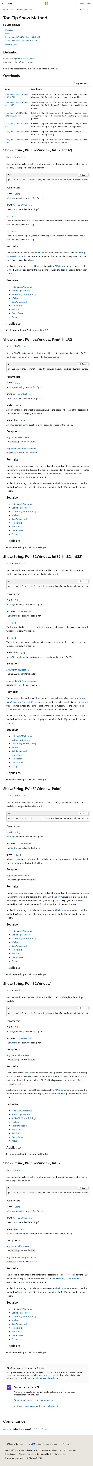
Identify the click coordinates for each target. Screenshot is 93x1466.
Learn (5, 9)
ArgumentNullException (17, 437)
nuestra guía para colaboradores (42, 1378)
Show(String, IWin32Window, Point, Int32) (22, 40)
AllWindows (60, 266)
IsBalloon (16, 298)
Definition (9, 30)
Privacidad (9, 1454)
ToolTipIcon (17, 309)
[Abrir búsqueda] (76, 3)
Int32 (13, 216)
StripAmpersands (20, 301)
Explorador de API (24, 9)
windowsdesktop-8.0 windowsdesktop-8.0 (28, 330)
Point (31, 260)
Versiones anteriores (49, 1450)
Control (13, 209)
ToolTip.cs (19, 156)
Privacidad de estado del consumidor (34, 1454)
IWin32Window (24, 205)
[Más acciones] (87, 10)
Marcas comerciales (13, 1458)
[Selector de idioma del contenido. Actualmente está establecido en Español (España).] (15, 1444)
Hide (81, 900)
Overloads (9, 33)
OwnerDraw (17, 313)
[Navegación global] (2, 3)
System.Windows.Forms (24, 58)
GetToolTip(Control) (21, 290)
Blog (62, 1450)
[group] (48, 180)
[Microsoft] (46, 3)
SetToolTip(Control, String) (24, 294)
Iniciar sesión (85, 3)
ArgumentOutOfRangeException (21, 448)
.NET (12, 9)
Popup (14, 316)
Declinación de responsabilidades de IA (21, 1450)
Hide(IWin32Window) (22, 286)
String (17, 193)
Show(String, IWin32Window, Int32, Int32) (22, 37)
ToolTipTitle (17, 305)
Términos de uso (61, 1454)
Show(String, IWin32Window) (16, 131)
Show (37, 252)
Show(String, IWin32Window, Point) (66, 473)
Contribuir (73, 1450)
